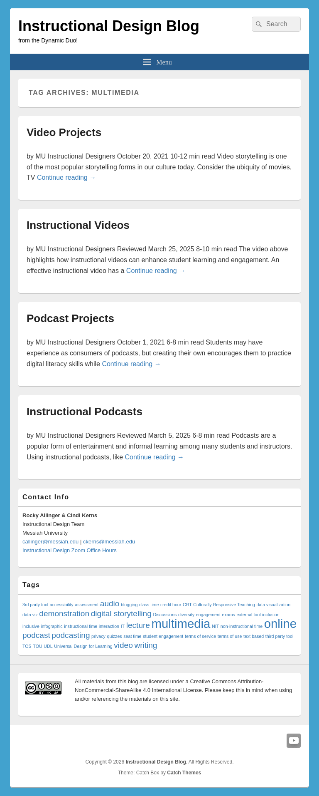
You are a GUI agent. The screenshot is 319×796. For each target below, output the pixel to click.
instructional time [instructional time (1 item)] (80, 626)
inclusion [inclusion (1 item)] (270, 614)
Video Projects (64, 132)
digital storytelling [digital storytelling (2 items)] (121, 613)
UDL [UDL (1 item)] (48, 646)
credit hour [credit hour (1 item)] (170, 604)
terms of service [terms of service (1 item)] (200, 636)
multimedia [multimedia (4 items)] (181, 623)
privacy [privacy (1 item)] (98, 636)
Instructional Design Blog (108, 26)
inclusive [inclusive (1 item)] (30, 626)
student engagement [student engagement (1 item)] (163, 636)
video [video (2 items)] (123, 645)
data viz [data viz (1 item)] (30, 614)
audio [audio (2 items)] (110, 603)
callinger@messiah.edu (50, 541)
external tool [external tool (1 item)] (249, 614)
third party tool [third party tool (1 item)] (279, 636)
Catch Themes (184, 773)
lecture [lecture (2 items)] (138, 625)
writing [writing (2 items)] (145, 645)
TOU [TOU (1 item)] (37, 646)
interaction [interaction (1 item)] (109, 626)
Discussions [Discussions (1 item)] (165, 614)
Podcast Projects (70, 318)
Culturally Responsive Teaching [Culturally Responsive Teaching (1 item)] (224, 604)
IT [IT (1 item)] (123, 626)
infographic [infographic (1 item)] (52, 626)
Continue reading (66, 177)
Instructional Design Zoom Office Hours (69, 550)
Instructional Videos (78, 225)
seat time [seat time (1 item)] (132, 636)
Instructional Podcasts (84, 411)
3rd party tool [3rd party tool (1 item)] (35, 604)
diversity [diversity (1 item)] (186, 614)
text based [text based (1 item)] (253, 636)
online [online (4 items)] (280, 623)
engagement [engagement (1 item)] (208, 614)
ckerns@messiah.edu (109, 541)
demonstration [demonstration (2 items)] (64, 613)
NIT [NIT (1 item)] (215, 626)
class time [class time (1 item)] (149, 604)
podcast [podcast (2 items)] (36, 635)
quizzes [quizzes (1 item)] (114, 636)
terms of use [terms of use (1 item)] (230, 636)
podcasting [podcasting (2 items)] (71, 635)
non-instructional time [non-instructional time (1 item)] (242, 626)
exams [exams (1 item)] (228, 614)
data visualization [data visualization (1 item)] (273, 604)
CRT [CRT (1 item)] (187, 604)
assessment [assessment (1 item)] (86, 604)
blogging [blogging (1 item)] (129, 604)
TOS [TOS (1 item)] (27, 646)
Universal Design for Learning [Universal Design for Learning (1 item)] (83, 646)
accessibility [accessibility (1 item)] (62, 604)
